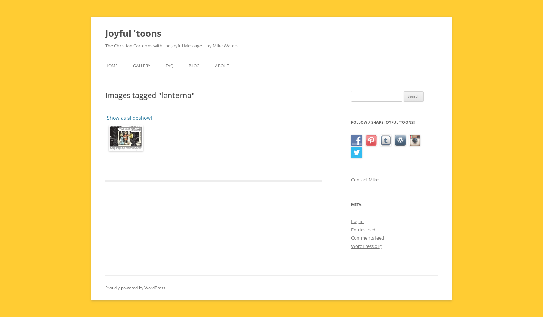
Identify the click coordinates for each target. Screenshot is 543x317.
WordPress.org (366, 246)
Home (111, 66)
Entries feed (363, 229)
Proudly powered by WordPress (135, 288)
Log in (357, 221)
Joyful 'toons (133, 33)
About (222, 66)
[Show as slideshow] (128, 117)
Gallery (141, 66)
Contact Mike (365, 180)
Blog (194, 66)
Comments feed (367, 238)
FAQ (169, 66)
